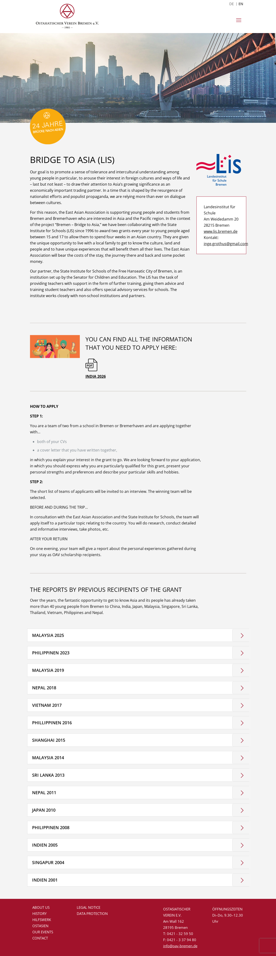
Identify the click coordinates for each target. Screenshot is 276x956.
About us (41, 907)
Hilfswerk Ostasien (41, 922)
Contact (40, 938)
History (39, 913)
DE (231, 3)
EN (240, 3)
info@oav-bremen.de (180, 945)
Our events (42, 932)
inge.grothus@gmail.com (221, 283)
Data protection (92, 913)
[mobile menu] (239, 20)
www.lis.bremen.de (221, 271)
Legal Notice (88, 907)
